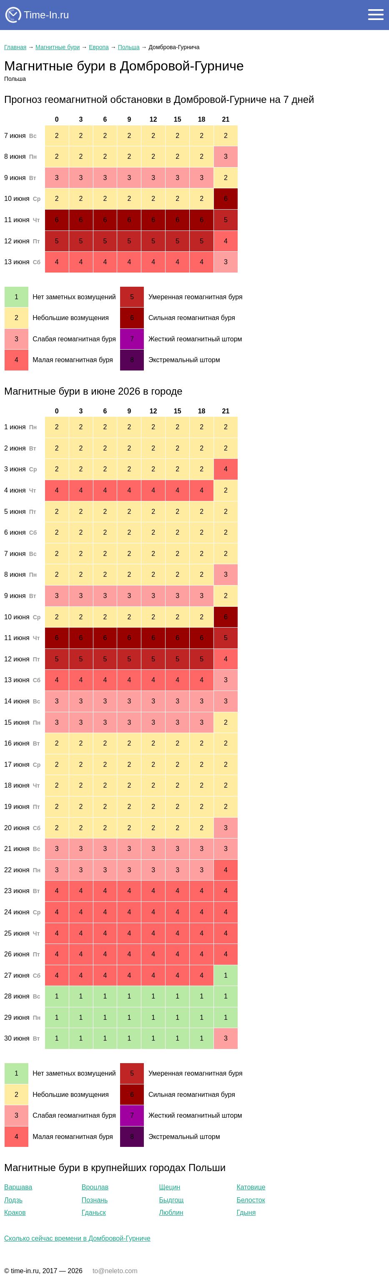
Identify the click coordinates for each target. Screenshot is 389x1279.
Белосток (250, 1200)
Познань (95, 1200)
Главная (15, 47)
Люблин (171, 1212)
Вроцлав (95, 1187)
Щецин (170, 1187)
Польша (129, 47)
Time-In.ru (46, 14)
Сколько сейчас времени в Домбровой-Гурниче (77, 1238)
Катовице (250, 1187)
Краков (15, 1212)
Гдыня (246, 1212)
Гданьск (94, 1212)
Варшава (18, 1187)
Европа (99, 47)
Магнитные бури (57, 47)
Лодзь (13, 1200)
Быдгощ (171, 1200)
